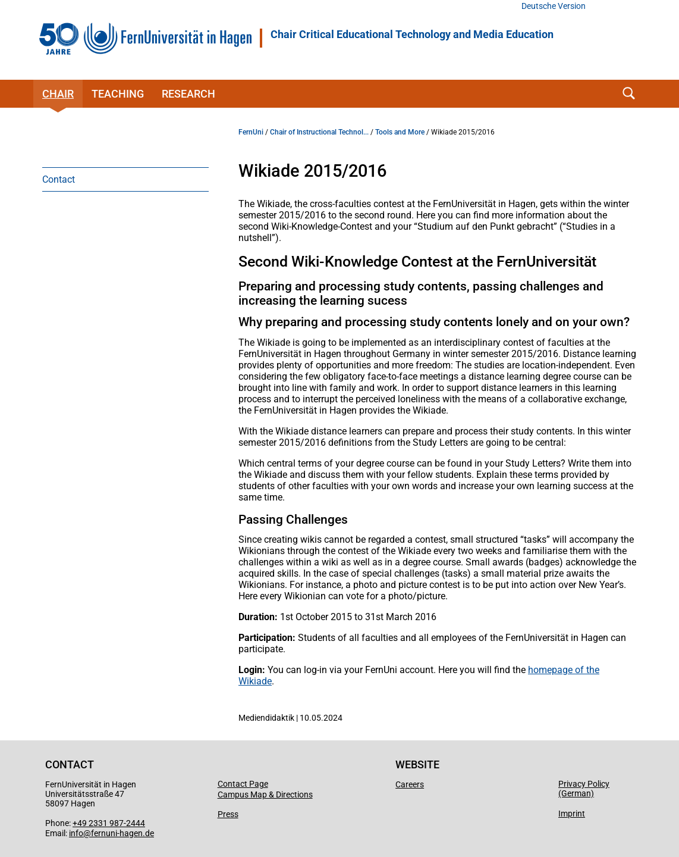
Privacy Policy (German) (583, 788)
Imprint (571, 813)
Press (228, 814)
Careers (409, 784)
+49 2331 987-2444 (109, 823)
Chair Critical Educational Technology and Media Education (412, 34)
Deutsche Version (553, 6)
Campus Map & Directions (265, 794)
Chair (58, 93)
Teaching (118, 93)
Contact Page (243, 784)
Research (188, 93)
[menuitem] (125, 179)
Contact (58, 179)
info (76, 833)
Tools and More (400, 132)
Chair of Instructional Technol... (319, 132)
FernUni (250, 132)
